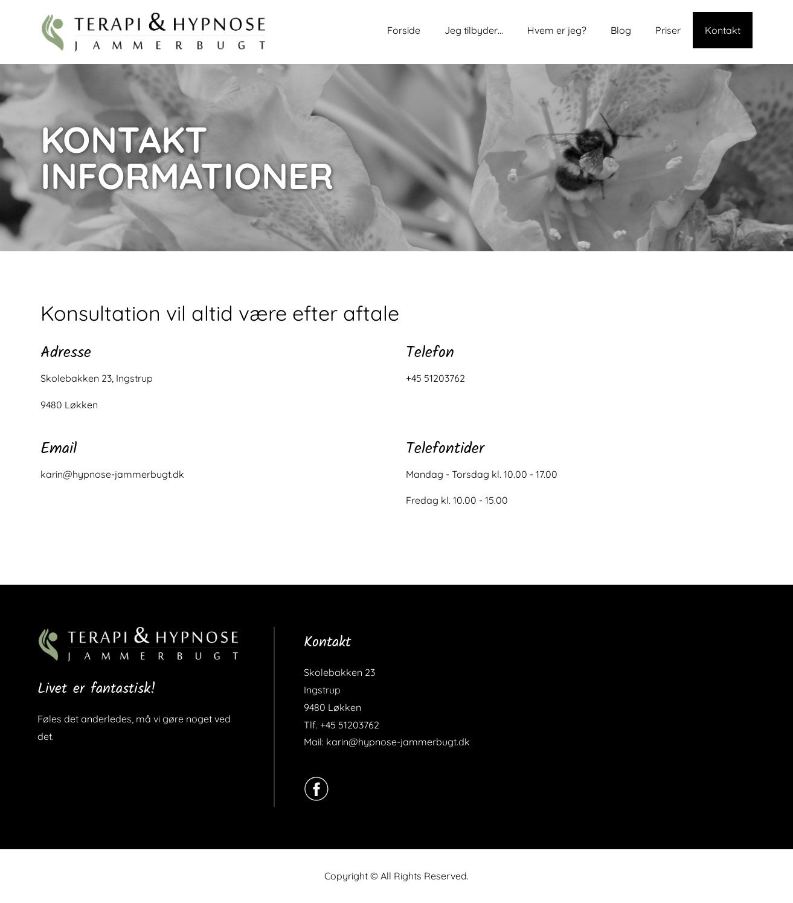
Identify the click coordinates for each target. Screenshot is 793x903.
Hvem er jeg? (556, 30)
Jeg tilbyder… (474, 30)
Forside (403, 30)
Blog (621, 30)
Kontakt (722, 30)
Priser (668, 30)
